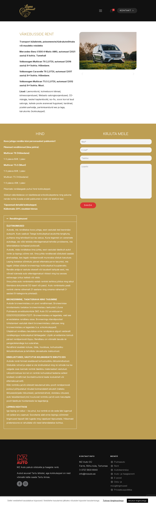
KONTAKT (127, 11)
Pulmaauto (119, 462)
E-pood (118, 477)
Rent (116, 466)
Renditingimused (18, 218)
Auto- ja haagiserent (124, 474)
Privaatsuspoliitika (123, 489)
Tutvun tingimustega (113, 500)
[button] (82, 73)
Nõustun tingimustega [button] (137, 501)
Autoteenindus (121, 470)
